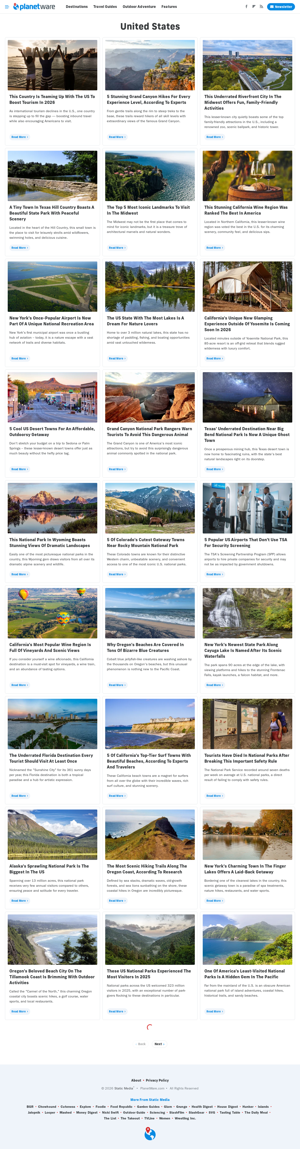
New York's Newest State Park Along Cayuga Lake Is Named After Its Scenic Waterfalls (243, 650)
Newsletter (281, 7)
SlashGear (196, 1112)
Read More (18, 137)
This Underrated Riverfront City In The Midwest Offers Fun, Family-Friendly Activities (242, 102)
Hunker (248, 1106)
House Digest (227, 1106)
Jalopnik (34, 1112)
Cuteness (68, 1106)
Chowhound (47, 1106)
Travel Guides (105, 6)
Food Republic (121, 1106)
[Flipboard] (254, 7)
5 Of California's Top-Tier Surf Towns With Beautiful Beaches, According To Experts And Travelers (149, 761)
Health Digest (202, 1106)
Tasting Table (230, 1112)
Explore (85, 1106)
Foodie (101, 1106)
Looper (50, 1112)
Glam (168, 1106)
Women (164, 1118)
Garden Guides (148, 1106)
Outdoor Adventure (139, 6)
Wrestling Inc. (185, 1118)
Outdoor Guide (134, 1112)
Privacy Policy (157, 1080)
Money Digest (87, 1112)
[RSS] (261, 7)
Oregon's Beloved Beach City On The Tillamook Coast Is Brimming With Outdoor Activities (52, 976)
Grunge (181, 1106)
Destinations (77, 6)
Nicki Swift (110, 1112)
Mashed (66, 1112)
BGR (30, 1106)
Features (169, 6)
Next (158, 1044)
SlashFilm (176, 1112)
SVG (212, 1112)
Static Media (123, 1088)
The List (110, 1118)
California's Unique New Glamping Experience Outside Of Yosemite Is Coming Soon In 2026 (247, 323)
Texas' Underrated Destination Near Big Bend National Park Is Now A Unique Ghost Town (247, 434)
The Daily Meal (256, 1112)
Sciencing (157, 1112)
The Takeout (130, 1118)
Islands (263, 1106)
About (136, 1080)
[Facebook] (246, 7)
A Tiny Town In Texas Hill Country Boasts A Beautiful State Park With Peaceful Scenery (51, 213)
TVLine (149, 1118)
